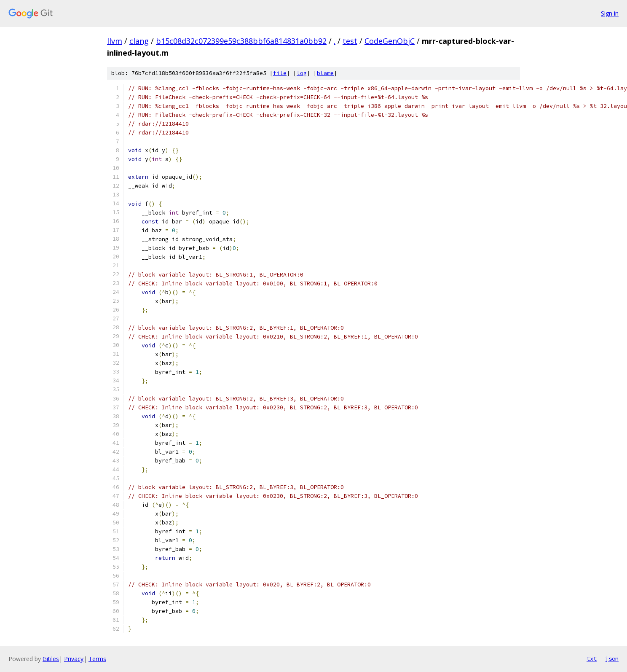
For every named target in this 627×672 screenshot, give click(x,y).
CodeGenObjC (389, 41)
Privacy (73, 659)
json (612, 658)
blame (325, 73)
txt (592, 658)
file (280, 73)
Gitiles (51, 659)
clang (139, 41)
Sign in (610, 13)
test (350, 41)
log (302, 73)
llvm (114, 41)
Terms (97, 659)
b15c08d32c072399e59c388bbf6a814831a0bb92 (241, 41)
